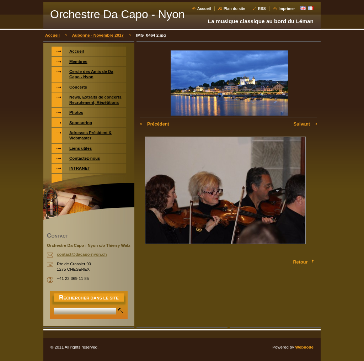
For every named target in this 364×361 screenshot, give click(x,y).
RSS (262, 8)
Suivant (302, 124)
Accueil (204, 8)
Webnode (304, 347)
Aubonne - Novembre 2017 (98, 35)
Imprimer (286, 8)
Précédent (158, 124)
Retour (300, 262)
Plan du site (234, 8)
